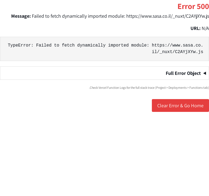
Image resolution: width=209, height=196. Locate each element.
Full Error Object (183, 73)
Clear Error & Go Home (180, 105)
